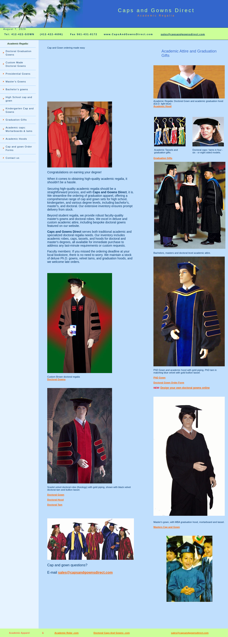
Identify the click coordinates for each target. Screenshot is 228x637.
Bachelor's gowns (17, 89)
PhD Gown (159, 377)
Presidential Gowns (18, 73)
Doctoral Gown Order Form (168, 382)
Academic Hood (162, 106)
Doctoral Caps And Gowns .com (111, 633)
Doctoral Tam (54, 504)
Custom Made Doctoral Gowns (16, 64)
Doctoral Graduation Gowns (18, 53)
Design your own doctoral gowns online (185, 387)
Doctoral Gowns (56, 379)
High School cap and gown (19, 99)
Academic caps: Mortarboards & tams (19, 129)
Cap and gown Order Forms (19, 148)
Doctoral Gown (55, 494)
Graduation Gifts (16, 119)
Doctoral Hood (55, 499)
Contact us (13, 158)
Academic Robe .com (66, 633)
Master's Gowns (16, 81)
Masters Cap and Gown (166, 527)
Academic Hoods (16, 139)
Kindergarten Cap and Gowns (20, 110)
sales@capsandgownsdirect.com (183, 34)
